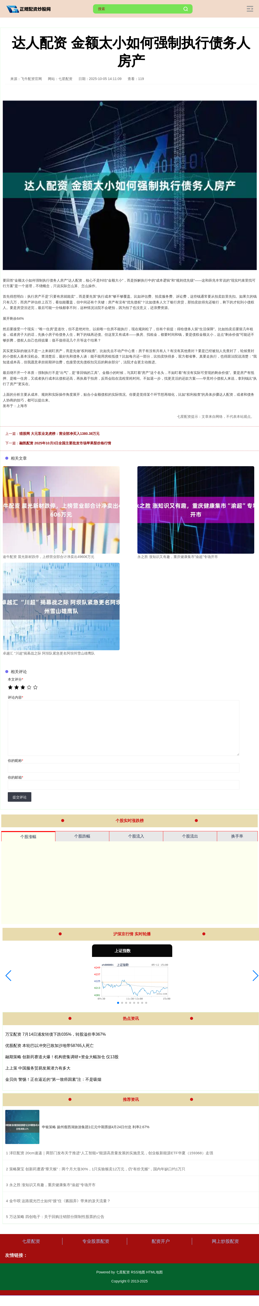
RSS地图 (138, 1272)
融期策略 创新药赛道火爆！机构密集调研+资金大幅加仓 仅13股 (62, 1057)
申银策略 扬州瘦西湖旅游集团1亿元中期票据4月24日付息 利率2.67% (95, 1127)
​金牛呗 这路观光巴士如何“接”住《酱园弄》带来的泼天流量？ (60, 1201)
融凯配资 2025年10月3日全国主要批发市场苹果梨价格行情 (65, 443)
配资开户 (161, 1241)
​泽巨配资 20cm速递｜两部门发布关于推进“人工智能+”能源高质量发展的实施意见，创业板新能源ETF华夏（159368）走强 (111, 1153)
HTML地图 (154, 1272)
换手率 (237, 836)
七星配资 (31, 1241)
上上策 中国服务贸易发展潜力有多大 (37, 1068)
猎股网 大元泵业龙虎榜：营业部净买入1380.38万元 (59, 434)
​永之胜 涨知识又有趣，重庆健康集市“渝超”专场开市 (52, 1185)
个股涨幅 (28, 837)
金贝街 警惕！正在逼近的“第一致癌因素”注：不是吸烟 (53, 1079)
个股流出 (190, 836)
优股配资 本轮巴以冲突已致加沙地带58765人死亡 (49, 1045)
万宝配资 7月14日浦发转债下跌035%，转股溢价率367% (55, 1034)
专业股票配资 (95, 1241)
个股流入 (136, 836)
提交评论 (20, 797)
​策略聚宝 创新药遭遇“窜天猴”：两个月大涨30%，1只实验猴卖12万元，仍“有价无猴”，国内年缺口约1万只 (97, 1169)
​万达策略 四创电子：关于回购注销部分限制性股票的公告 (56, 1216)
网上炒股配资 (225, 1241)
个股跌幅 (82, 836)
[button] (8, 975)
